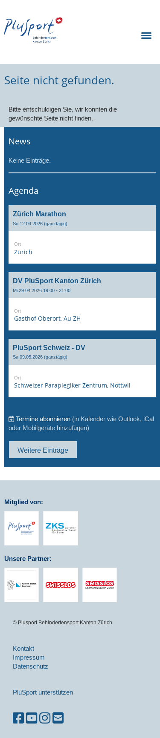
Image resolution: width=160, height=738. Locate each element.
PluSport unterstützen (43, 692)
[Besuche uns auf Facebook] (18, 718)
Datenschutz (30, 666)
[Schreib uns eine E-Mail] (58, 718)
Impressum (29, 657)
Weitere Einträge (42, 450)
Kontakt (23, 648)
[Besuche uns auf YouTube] (31, 718)
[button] (82, 234)
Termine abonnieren (43, 418)
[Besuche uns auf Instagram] (44, 718)
